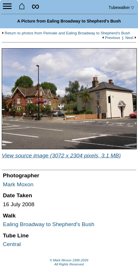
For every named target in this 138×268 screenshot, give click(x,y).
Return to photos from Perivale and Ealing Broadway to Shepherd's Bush (67, 33)
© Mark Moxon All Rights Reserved (69, 262)
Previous (112, 38)
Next (129, 38)
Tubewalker (121, 7)
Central (12, 244)
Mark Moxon (18, 184)
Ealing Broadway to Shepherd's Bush (48, 224)
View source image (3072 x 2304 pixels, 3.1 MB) (61, 155)
